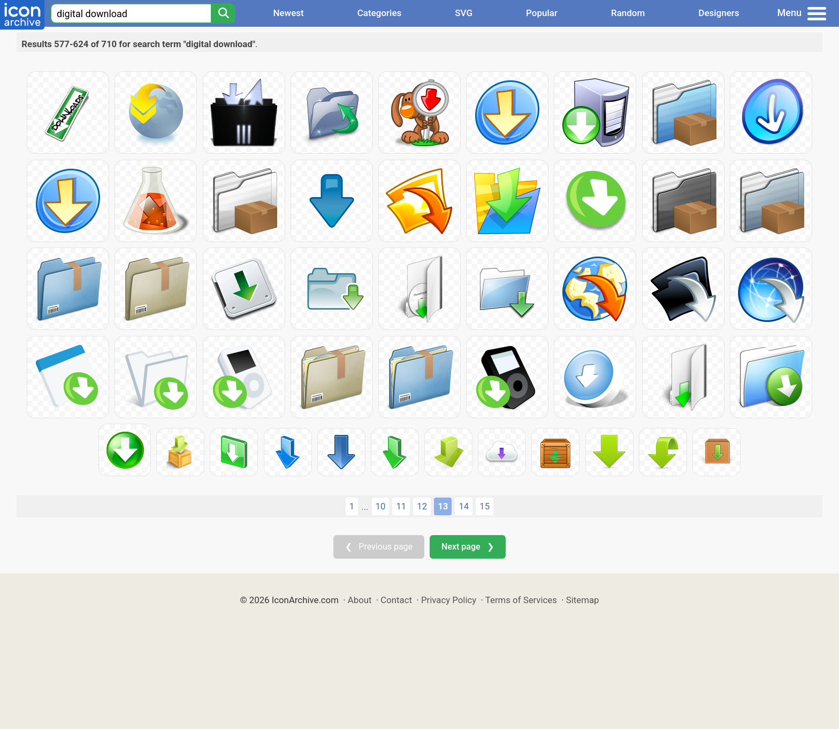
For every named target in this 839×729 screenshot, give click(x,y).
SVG (463, 12)
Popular (542, 12)
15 (484, 506)
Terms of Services (521, 600)
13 (443, 506)
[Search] (223, 13)
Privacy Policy (448, 600)
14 (464, 506)
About (360, 600)
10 (381, 506)
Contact (396, 600)
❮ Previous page (379, 547)
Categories (379, 12)
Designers (718, 12)
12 (422, 506)
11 (401, 506)
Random (628, 12)
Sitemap (582, 600)
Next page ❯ (467, 547)
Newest (288, 12)
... (364, 506)
